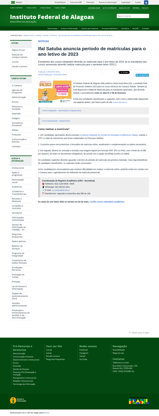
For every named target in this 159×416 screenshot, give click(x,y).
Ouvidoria (125, 28)
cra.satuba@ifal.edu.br (61, 190)
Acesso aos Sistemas (89, 28)
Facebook (133, 21)
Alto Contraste (109, 8)
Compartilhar (143, 75)
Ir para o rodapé (61, 8)
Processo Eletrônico (110, 28)
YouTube (136, 21)
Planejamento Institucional (24, 378)
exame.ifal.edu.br (120, 102)
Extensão (17, 366)
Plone (47, 413)
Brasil (19, 2)
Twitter (144, 21)
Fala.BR (135, 28)
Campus (38, 35)
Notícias (53, 35)
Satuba (45, 35)
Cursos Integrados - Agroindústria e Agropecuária (61, 111)
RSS (147, 21)
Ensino (16, 363)
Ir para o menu (32, 8)
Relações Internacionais (23, 381)
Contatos (145, 28)
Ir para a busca (46, 8)
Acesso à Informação (69, 28)
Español (136, 8)
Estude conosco (53, 356)
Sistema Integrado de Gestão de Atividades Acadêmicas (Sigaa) (109, 135)
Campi (49, 353)
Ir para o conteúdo (17, 8)
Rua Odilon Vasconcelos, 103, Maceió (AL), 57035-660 (125, 367)
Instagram (140, 21)
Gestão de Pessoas (21, 369)
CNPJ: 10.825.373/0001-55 (123, 371)
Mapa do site (124, 8)
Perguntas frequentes (55, 359)
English (145, 8)
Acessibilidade (94, 8)
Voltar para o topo (140, 332)
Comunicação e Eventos (23, 356)
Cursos (49, 350)
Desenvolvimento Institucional (26, 360)
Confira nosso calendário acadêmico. (107, 202)
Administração (19, 353)
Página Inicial (28, 35)
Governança (52, 28)
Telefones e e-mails (121, 362)
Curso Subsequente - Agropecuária (56, 121)
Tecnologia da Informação (24, 384)
